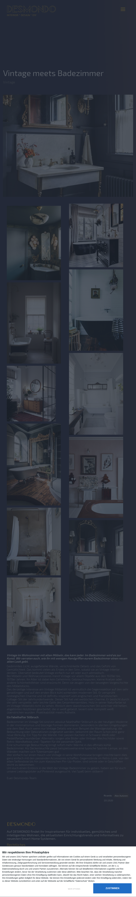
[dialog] (68, 872)
